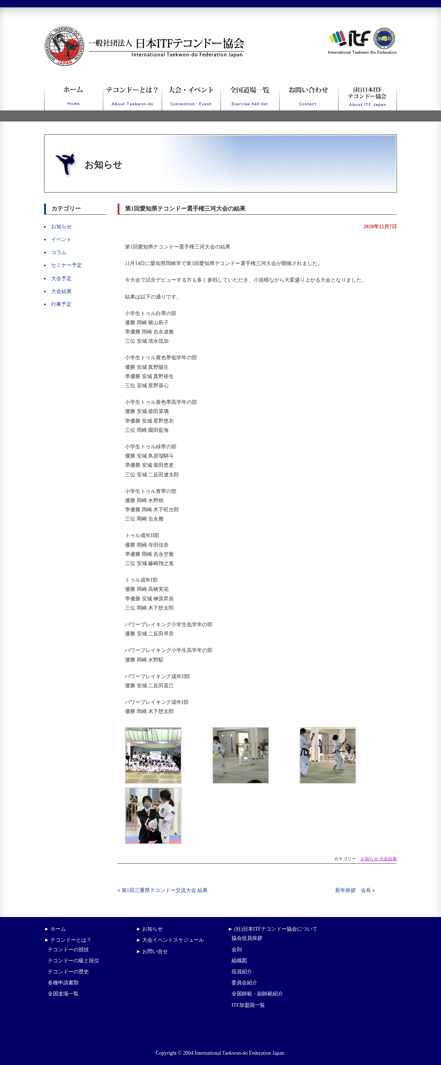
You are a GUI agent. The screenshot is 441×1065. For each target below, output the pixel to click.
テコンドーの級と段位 (73, 960)
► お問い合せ (152, 951)
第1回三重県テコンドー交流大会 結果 (165, 890)
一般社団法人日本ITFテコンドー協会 (130, 30)
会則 (237, 949)
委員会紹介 (244, 982)
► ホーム (55, 929)
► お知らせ (149, 929)
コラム (59, 252)
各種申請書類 (63, 982)
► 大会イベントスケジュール (170, 940)
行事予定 (61, 304)
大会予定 (61, 278)
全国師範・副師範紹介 (257, 994)
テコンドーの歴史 (68, 971)
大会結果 (61, 291)
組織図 (239, 960)
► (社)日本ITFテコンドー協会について (273, 929)
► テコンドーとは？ (68, 940)
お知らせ (61, 226)
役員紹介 (242, 971)
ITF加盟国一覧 (248, 1005)
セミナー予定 (66, 265)
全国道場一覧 (63, 994)
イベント (61, 239)
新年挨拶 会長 (353, 890)
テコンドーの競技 (68, 949)
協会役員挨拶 (247, 938)
